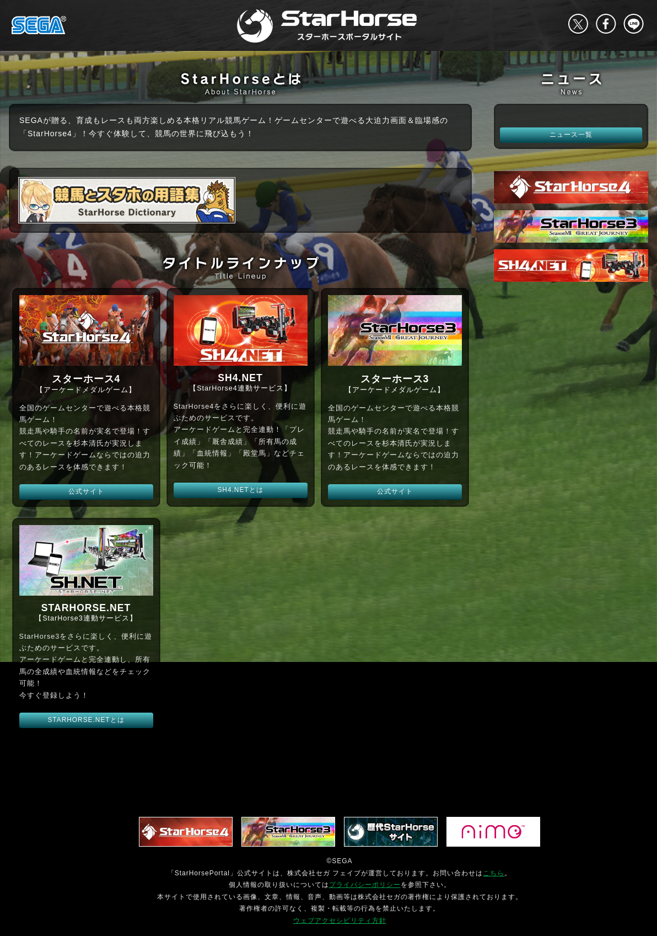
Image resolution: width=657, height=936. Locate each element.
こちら (493, 873)
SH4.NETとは (240, 490)
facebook (605, 23)
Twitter (578, 23)
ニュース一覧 (571, 134)
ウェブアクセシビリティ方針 (339, 920)
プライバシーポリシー (365, 885)
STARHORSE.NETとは (85, 720)
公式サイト (86, 491)
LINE (633, 23)
